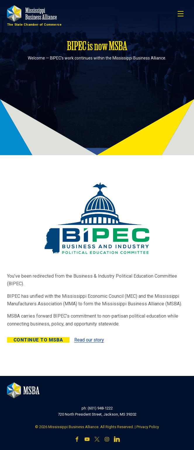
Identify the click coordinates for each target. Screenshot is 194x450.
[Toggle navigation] (180, 13)
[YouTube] (87, 440)
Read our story (89, 340)
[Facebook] (77, 440)
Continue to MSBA (38, 340)
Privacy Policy (147, 427)
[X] (97, 440)
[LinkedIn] (117, 440)
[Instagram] (107, 440)
